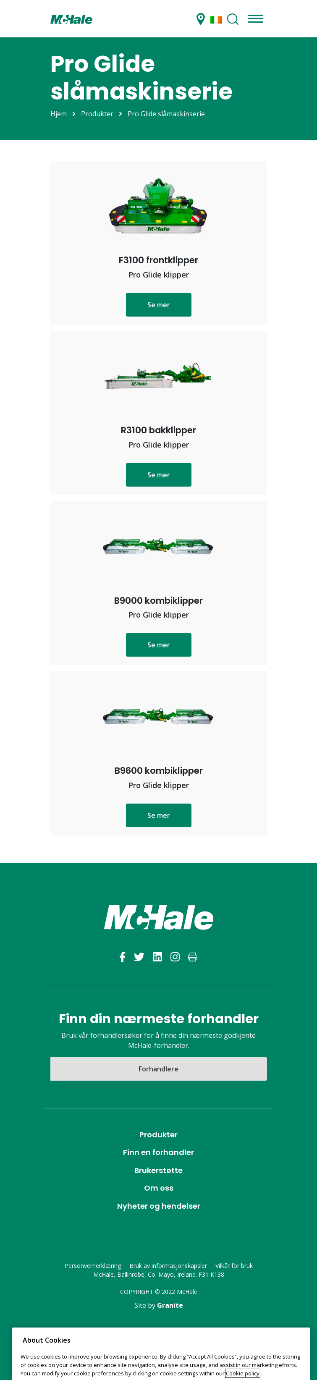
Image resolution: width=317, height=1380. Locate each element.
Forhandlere (158, 1069)
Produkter (97, 113)
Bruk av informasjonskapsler (168, 1266)
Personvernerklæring (93, 1266)
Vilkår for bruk (234, 1266)
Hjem (58, 113)
